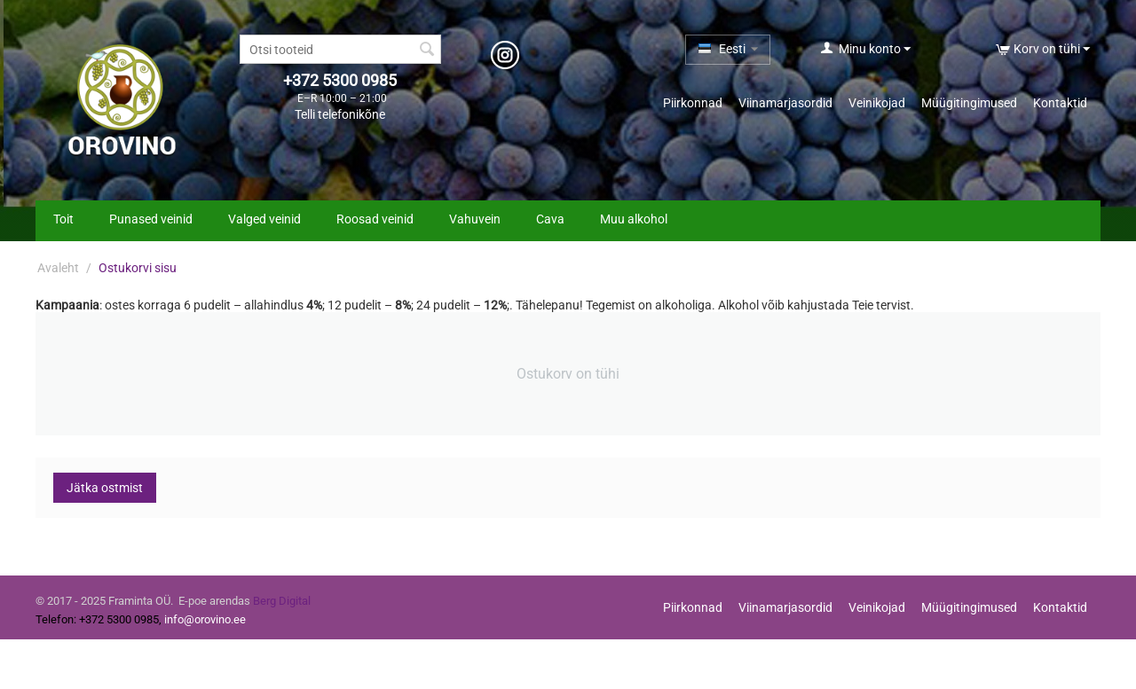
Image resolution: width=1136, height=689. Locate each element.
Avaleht (58, 268)
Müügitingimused (969, 103)
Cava (550, 219)
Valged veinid (264, 219)
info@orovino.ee (205, 619)
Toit (63, 219)
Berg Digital (282, 600)
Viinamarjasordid (785, 103)
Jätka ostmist (105, 488)
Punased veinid (151, 219)
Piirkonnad (692, 103)
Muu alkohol (633, 219)
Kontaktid (1060, 103)
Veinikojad (876, 103)
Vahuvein (475, 219)
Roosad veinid (375, 219)
